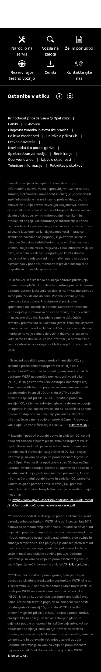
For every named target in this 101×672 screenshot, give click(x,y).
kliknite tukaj (78, 425)
